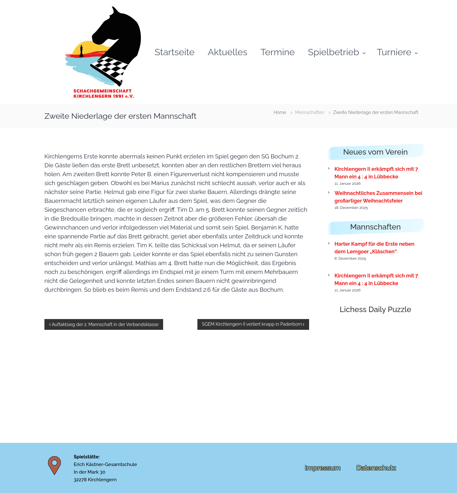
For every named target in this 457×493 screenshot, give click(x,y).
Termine (278, 51)
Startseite (175, 51)
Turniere (394, 51)
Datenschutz (376, 468)
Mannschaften (309, 112)
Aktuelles (227, 51)
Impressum (323, 468)
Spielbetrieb (333, 51)
